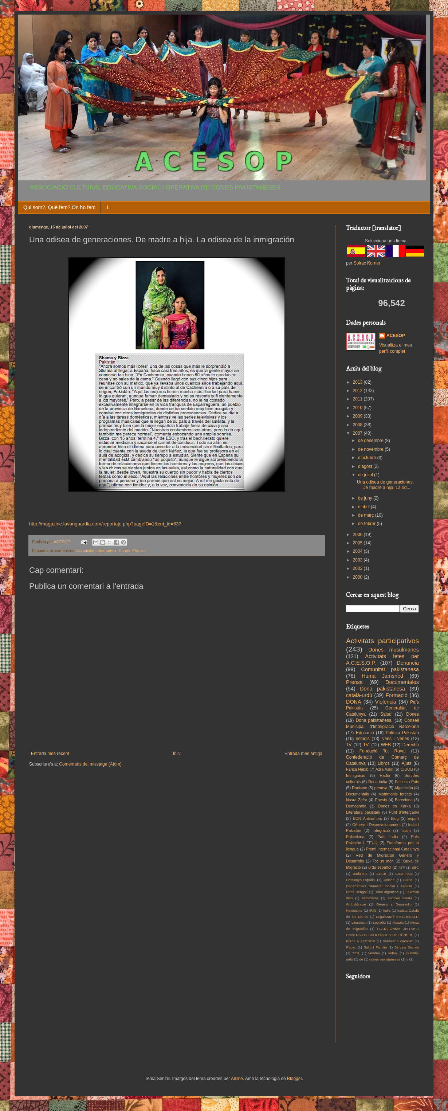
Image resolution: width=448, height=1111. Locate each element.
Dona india (377, 781)
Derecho (410, 744)
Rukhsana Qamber (398, 941)
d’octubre (367, 457)
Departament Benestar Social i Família (379, 886)
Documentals (357, 794)
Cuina (407, 880)
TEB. (356, 953)
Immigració (355, 775)
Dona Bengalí (357, 892)
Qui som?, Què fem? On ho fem (59, 207)
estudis (363, 738)
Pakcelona (355, 836)
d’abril (364, 506)
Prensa (138, 550)
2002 (358, 568)
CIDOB (406, 769)
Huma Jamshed (382, 676)
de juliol (366, 474)
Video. (393, 953)
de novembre (371, 449)
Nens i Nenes (395, 738)
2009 (358, 416)
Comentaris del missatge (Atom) (90, 764)
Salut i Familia (375, 947)
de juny (365, 498)
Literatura (358, 922)
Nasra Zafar (356, 800)
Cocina (389, 880)
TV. (366, 744)
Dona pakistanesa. (374, 720)
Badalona (360, 874)
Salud (386, 714)
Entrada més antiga (303, 753)
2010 (358, 407)
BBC (415, 867)
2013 (358, 382)
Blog (395, 818)
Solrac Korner (367, 263)
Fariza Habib (357, 769)
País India (387, 836)
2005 (358, 542)
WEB (386, 744)
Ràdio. (351, 947)
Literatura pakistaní (363, 812)
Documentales (402, 682)
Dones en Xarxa (394, 806)
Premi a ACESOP (360, 941)
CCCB (381, 874)
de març (366, 515)
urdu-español (379, 867)
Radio (385, 775)
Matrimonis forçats (395, 794)
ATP (401, 867)
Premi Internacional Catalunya (392, 849)
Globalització (356, 904)
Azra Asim (384, 769)
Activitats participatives (382, 641)
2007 (358, 433)
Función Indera (400, 898)
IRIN (372, 910)
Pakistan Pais (407, 781)
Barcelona (404, 800)
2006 (358, 534)
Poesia (381, 800)
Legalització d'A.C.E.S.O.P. (397, 917)
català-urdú (359, 695)
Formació (397, 695)
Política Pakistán (402, 732)
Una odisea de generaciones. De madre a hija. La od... (385, 485)
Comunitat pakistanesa (96, 550)
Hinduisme (354, 910)
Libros (384, 763)
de (361, 959)
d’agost (365, 466)
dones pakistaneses (384, 959)
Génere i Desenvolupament (376, 824)
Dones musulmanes (393, 650)
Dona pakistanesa (382, 689)
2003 (358, 560)
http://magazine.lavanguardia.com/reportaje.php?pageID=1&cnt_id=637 (105, 524)
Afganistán (403, 788)
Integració (381, 830)
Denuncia (408, 663)
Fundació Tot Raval (382, 751)
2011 (358, 399)
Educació (365, 732)
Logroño (379, 922)
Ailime (237, 1078)
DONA (353, 702)
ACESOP (395, 335)
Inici (177, 753)
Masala (398, 922)
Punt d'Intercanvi (404, 812)
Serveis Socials (406, 947)
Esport (413, 818)
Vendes (374, 953)
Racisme (359, 788)
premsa (381, 788)
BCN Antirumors (367, 818)
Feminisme (370, 898)
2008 (358, 424)
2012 (358, 390)
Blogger (294, 1078)
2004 (358, 551)
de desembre (371, 440)
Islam (406, 830)
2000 (358, 577)
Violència (385, 702)
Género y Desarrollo (394, 904)
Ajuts (407, 763)
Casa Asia (403, 874)
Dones (124, 550)
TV (348, 744)
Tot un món (383, 861)
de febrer (367, 523)
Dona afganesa (386, 892)
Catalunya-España (360, 880)
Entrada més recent (50, 753)
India (386, 910)
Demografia (356, 806)
